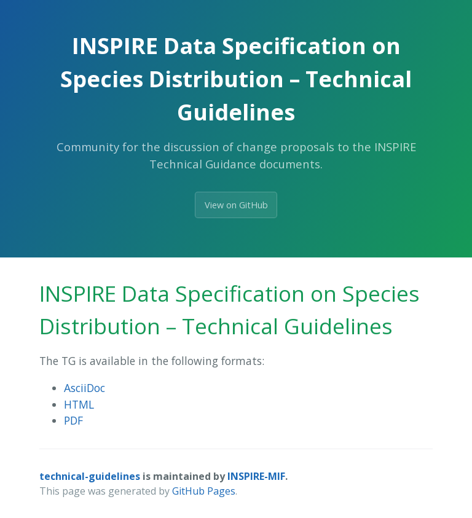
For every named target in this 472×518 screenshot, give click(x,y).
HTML (79, 404)
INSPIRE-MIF (256, 476)
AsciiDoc (84, 387)
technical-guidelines (89, 476)
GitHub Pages (203, 491)
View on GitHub (236, 205)
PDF (73, 420)
